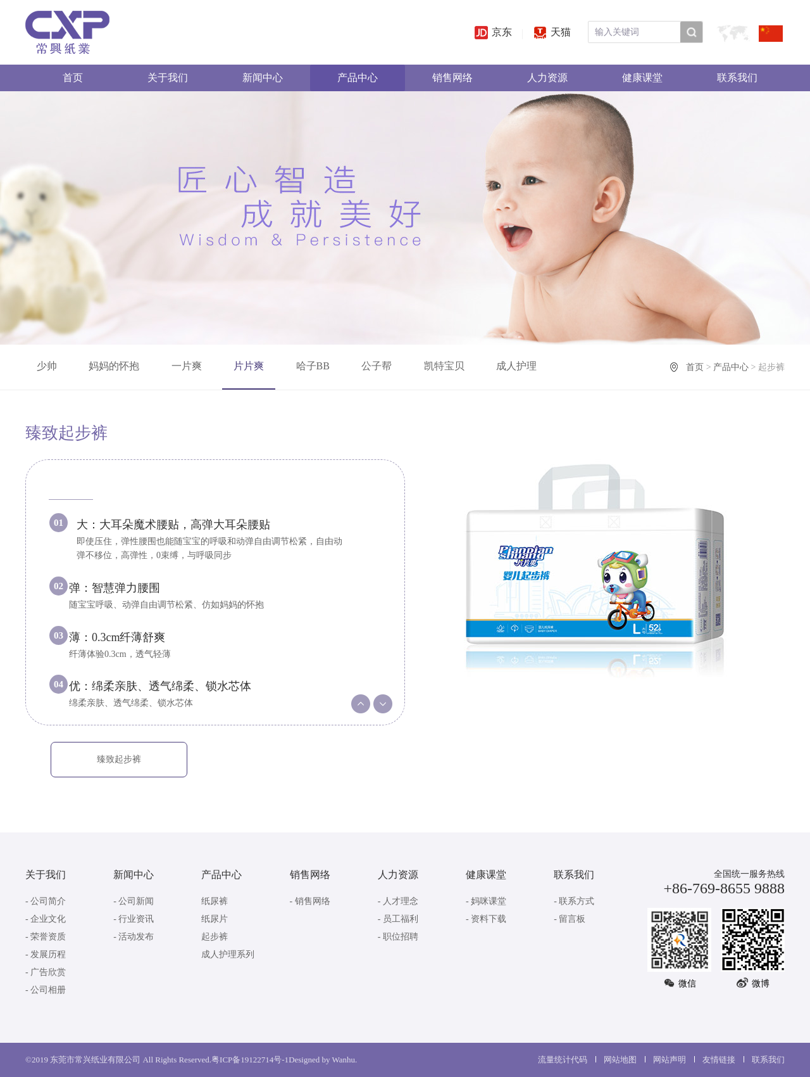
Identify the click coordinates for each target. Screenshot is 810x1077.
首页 (73, 77)
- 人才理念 (398, 901)
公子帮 (376, 365)
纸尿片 (214, 919)
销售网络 (452, 77)
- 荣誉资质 (45, 936)
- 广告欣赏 (45, 972)
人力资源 (547, 77)
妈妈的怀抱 (114, 365)
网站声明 (669, 1059)
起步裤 (214, 936)
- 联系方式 (574, 901)
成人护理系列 (227, 954)
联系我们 (737, 77)
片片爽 (249, 365)
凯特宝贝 (444, 365)
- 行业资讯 (133, 919)
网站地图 (620, 1059)
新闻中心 (262, 77)
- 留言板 (569, 919)
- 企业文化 (45, 919)
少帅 (47, 365)
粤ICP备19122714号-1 (250, 1059)
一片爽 (186, 365)
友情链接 (718, 1059)
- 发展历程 (45, 954)
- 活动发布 (133, 936)
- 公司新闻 (133, 901)
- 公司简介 (45, 901)
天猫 (552, 32)
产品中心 (357, 77)
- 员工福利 (398, 919)
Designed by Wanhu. (323, 1059)
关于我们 (167, 77)
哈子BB (313, 365)
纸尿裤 (214, 901)
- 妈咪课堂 (486, 901)
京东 (493, 32)
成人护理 (516, 365)
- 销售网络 (310, 901)
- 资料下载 (486, 919)
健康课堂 (642, 77)
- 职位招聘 (398, 936)
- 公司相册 (45, 990)
